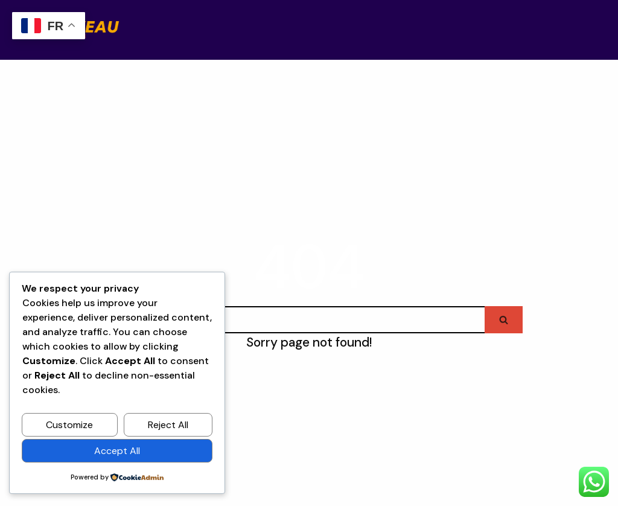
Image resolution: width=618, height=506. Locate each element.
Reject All (168, 424)
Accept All (117, 450)
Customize (69, 424)
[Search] (290, 319)
